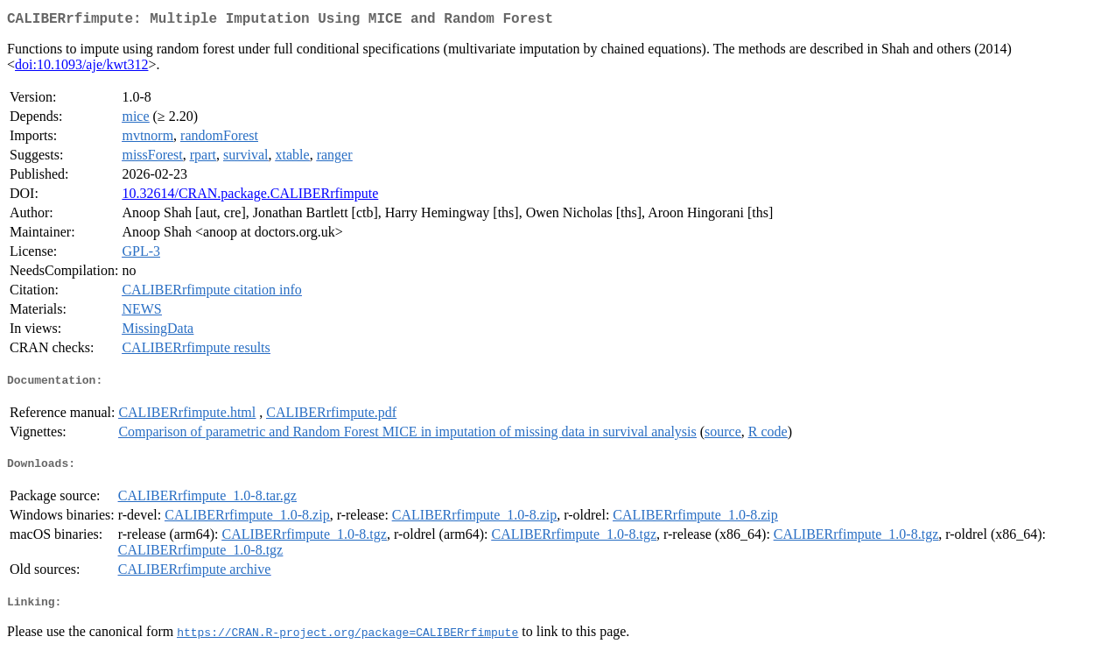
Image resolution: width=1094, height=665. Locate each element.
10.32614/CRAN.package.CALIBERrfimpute (250, 196)
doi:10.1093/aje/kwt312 (81, 67)
